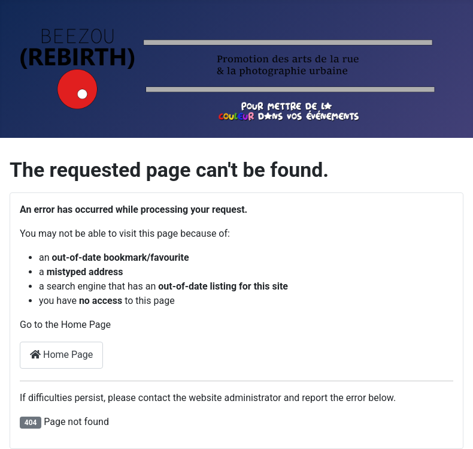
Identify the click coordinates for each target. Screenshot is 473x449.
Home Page (61, 354)
